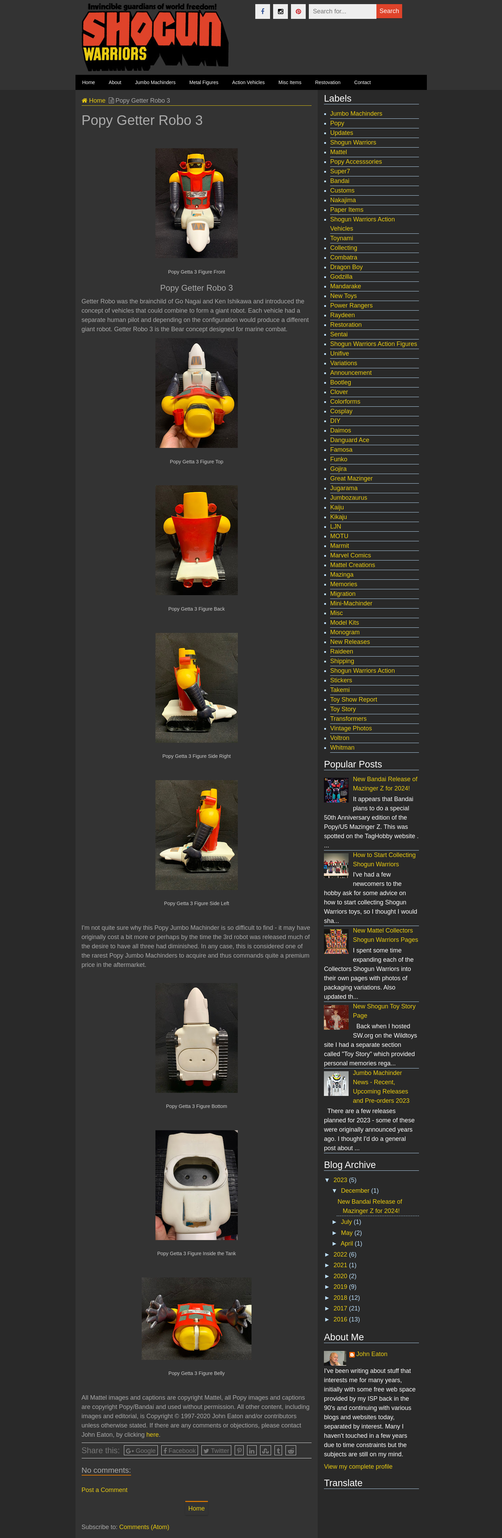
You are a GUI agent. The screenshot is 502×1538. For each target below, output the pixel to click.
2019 (341, 1286)
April (348, 1243)
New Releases (350, 641)
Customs (342, 190)
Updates (341, 132)
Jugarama (344, 488)
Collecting (343, 247)
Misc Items (290, 82)
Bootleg (340, 382)
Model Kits (344, 622)
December (356, 1190)
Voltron (339, 738)
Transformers (348, 718)
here (153, 1434)
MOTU (339, 536)
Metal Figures (204, 82)
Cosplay (341, 411)
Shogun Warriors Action (362, 670)
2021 (341, 1265)
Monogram (345, 632)
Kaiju (337, 507)
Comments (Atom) (144, 1527)
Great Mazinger (351, 478)
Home (94, 100)
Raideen (341, 651)
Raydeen (342, 315)
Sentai (339, 334)
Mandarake (345, 286)
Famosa (341, 449)
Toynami (341, 238)
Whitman (342, 747)
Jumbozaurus (348, 497)
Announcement (351, 372)
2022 (341, 1254)
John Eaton (371, 1354)
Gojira (338, 468)
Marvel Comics (350, 555)
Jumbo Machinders (155, 82)
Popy (337, 123)
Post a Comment (105, 1490)
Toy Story (343, 709)
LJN (335, 526)
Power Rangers (351, 305)
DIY (335, 420)
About (115, 82)
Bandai (339, 180)
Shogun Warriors (353, 142)
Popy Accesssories (356, 161)
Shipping (342, 661)
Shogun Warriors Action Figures (373, 343)
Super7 (340, 171)
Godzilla (341, 276)
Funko (338, 459)
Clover (339, 392)
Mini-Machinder (351, 603)
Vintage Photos (351, 728)
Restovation (327, 82)
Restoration (346, 324)
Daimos (340, 430)
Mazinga (341, 574)
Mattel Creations (352, 565)
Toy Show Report (353, 699)
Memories (343, 584)
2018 (341, 1297)
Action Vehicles (248, 82)
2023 (341, 1180)
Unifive (339, 353)
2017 (341, 1308)
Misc (336, 613)
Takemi (340, 689)
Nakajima (343, 200)
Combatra (343, 257)
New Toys (343, 295)
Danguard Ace (349, 440)
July (347, 1221)
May (347, 1232)
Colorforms (345, 401)
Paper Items (346, 209)
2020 (341, 1276)
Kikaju (338, 516)
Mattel (338, 152)
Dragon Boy (346, 267)
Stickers (341, 680)
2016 (341, 1319)
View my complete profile (358, 1466)
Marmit (339, 545)
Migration (342, 593)
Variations (343, 363)
